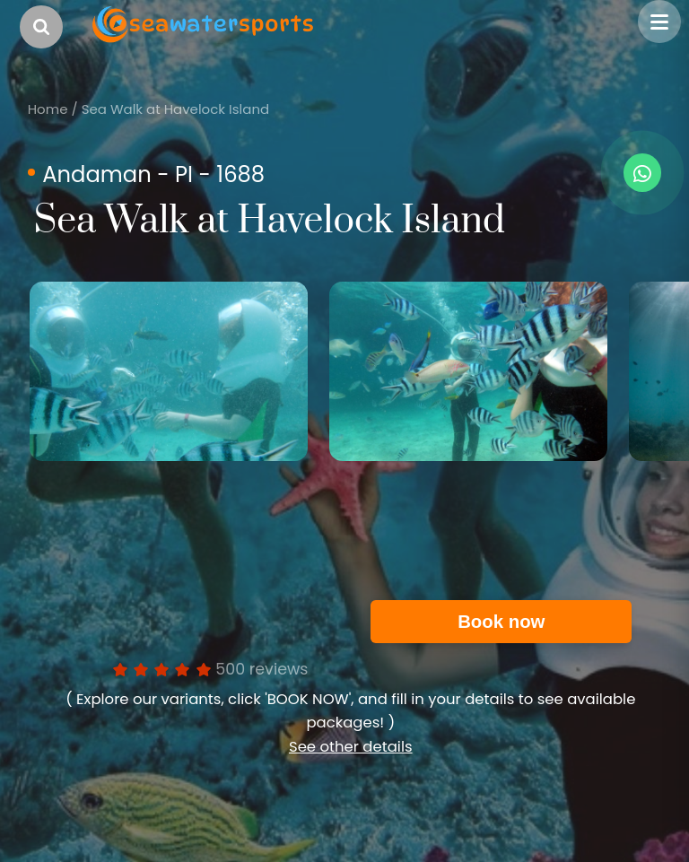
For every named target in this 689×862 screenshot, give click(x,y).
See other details (351, 746)
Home (48, 109)
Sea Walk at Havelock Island (176, 109)
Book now (501, 621)
